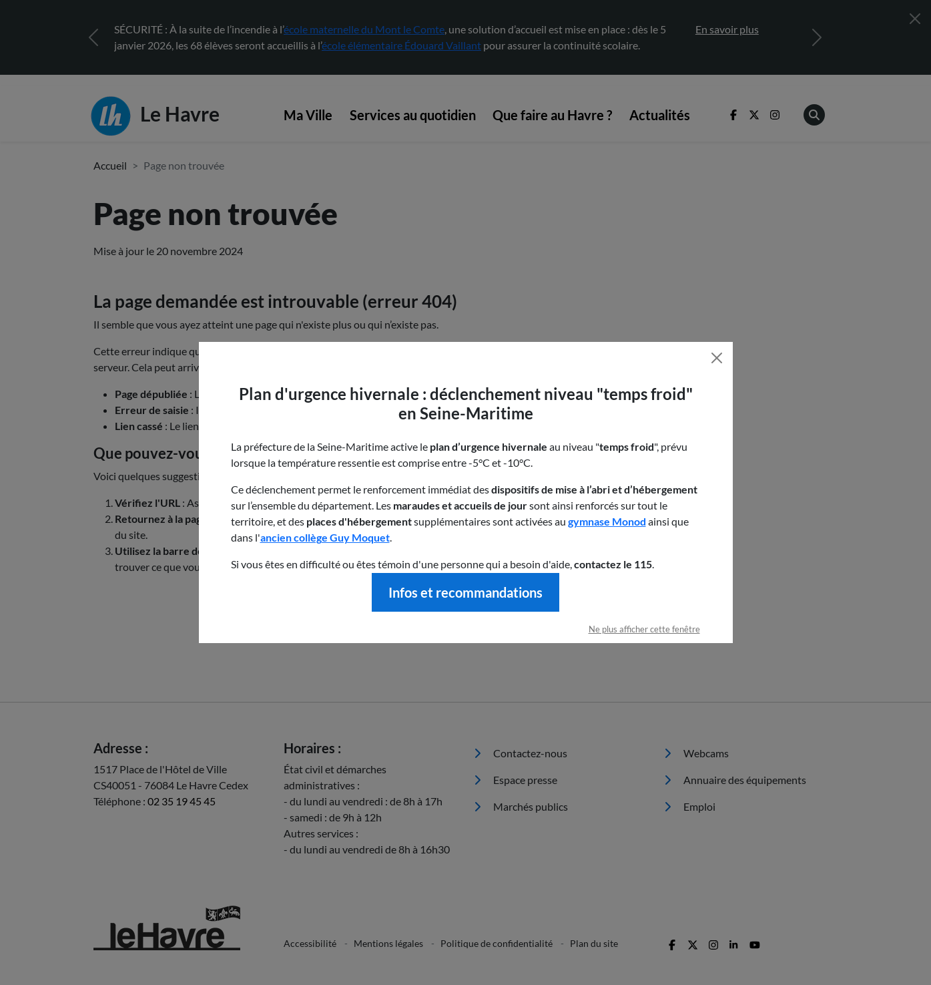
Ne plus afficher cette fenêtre (644, 629)
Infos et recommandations (465, 592)
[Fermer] (716, 358)
